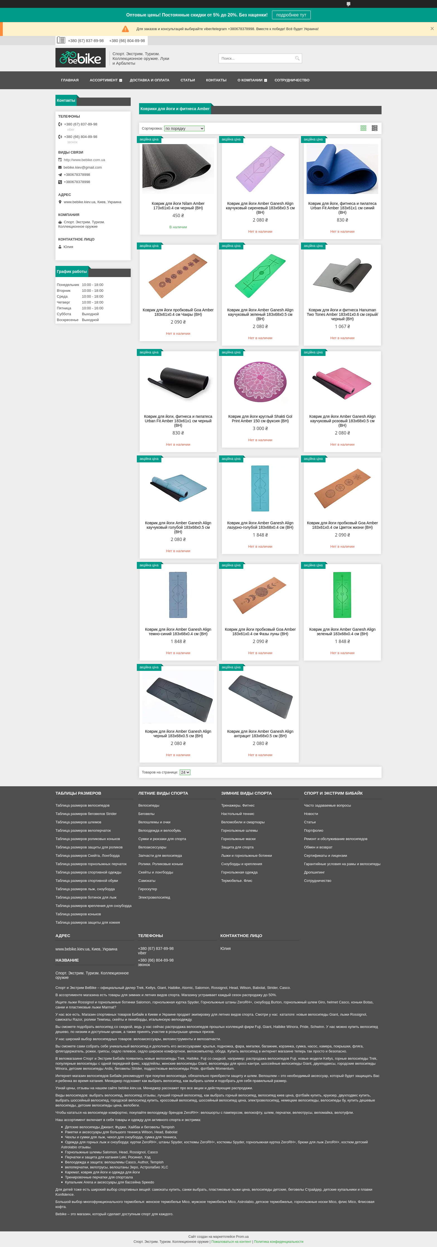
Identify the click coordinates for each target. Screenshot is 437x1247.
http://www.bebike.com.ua (84, 160)
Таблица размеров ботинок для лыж (85, 897)
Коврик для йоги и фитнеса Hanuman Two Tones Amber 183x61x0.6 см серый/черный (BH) (342, 314)
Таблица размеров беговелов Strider (86, 814)
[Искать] (297, 58)
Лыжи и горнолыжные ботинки (246, 855)
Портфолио (313, 830)
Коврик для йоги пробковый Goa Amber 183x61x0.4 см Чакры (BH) (178, 312)
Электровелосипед (154, 897)
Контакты (216, 80)
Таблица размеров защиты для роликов (89, 847)
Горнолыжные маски (238, 839)
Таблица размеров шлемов (78, 822)
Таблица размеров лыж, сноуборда (85, 889)
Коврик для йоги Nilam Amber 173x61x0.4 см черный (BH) (178, 205)
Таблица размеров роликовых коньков (87, 839)
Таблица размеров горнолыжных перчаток (91, 864)
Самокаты (146, 881)
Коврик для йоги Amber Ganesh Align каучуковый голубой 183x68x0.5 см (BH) (178, 527)
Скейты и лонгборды (155, 872)
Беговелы (146, 814)
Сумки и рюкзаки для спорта (162, 839)
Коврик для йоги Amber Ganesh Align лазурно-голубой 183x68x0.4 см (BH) (260, 525)
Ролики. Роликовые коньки (160, 864)
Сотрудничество (292, 80)
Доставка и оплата (149, 80)
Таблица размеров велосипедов (82, 805)
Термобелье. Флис (237, 881)
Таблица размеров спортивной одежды (88, 872)
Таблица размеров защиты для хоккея (87, 922)
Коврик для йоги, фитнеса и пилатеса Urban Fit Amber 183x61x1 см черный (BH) (178, 421)
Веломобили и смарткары (243, 822)
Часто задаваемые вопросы (327, 805)
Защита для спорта (237, 847)
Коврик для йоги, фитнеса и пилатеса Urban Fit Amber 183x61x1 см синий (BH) (342, 208)
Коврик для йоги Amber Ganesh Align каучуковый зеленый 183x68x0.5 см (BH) (260, 314)
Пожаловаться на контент (231, 1242)
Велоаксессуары (152, 847)
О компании (249, 80)
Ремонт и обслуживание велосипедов (336, 839)
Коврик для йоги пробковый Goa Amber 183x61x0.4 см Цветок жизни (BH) (342, 525)
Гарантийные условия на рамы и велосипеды (342, 864)
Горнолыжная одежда (239, 872)
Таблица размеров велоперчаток (83, 830)
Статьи (188, 80)
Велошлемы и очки (154, 822)
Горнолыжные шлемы (239, 830)
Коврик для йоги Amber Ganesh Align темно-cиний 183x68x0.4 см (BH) (178, 631)
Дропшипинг (314, 872)
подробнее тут (291, 15)
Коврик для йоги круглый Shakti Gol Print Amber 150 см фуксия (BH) (260, 418)
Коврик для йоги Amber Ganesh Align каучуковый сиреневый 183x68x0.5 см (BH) (260, 208)
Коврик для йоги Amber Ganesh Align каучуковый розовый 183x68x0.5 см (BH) (342, 421)
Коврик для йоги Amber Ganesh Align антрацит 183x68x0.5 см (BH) (260, 733)
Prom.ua (242, 1237)
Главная (70, 80)
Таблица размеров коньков (78, 914)
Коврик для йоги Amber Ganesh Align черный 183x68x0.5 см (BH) (178, 733)
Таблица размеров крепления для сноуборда (93, 906)
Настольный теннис (237, 814)
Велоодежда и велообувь (159, 830)
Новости (311, 814)
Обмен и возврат (318, 847)
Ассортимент (104, 80)
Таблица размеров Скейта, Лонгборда (87, 855)
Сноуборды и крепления (241, 864)
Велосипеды (148, 805)
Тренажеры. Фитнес (238, 805)
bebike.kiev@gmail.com (83, 167)
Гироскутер (147, 889)
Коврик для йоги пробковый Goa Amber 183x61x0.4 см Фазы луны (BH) (260, 631)
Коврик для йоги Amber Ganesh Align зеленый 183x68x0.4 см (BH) (342, 631)
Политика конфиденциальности (279, 1242)
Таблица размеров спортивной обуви (86, 881)
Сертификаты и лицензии (325, 855)
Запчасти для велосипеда (160, 855)
